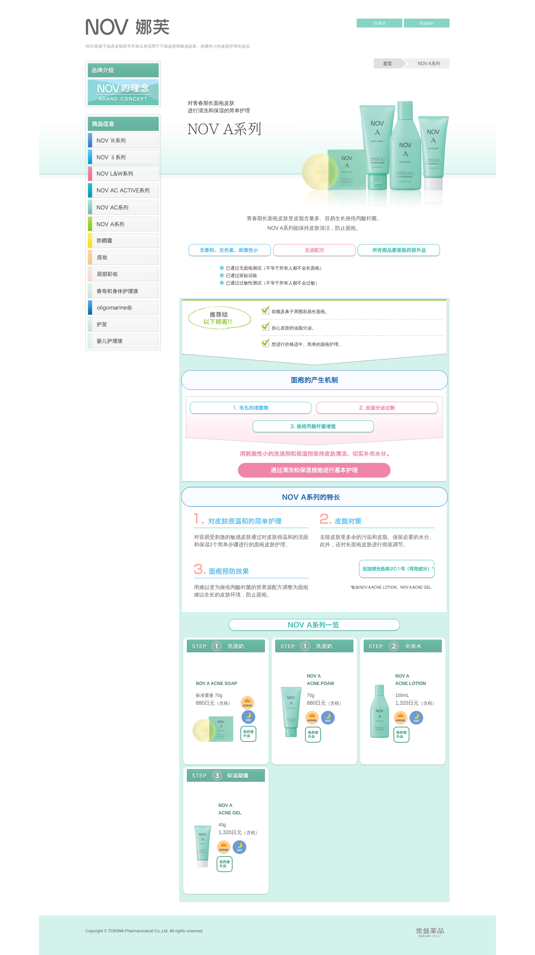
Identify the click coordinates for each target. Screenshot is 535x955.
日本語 (379, 23)
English (426, 23)
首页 (387, 63)
